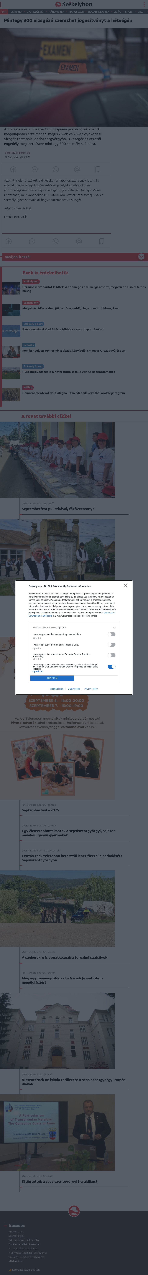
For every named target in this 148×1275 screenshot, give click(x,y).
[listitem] (74, 627)
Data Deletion (56, 689)
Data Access (74, 689)
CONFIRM (52, 678)
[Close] (126, 586)
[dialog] (74, 638)
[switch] (111, 634)
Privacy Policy (91, 689)
